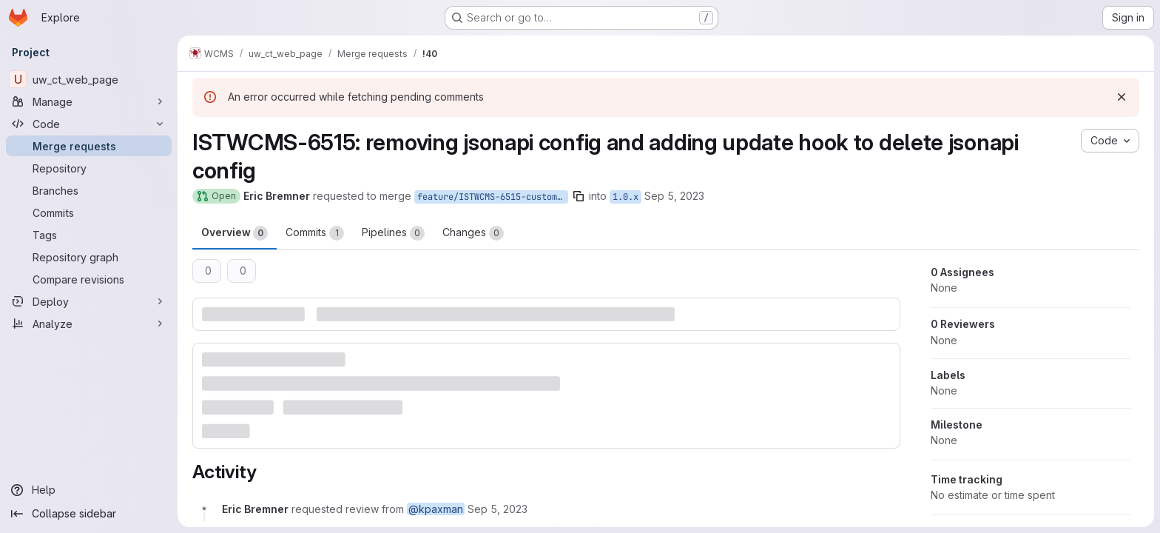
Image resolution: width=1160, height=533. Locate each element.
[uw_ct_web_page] (89, 79)
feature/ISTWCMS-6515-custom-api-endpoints (492, 197)
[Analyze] (89, 323)
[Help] (89, 490)
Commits (315, 233)
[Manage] (89, 101)
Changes (473, 233)
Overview (234, 233)
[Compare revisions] (89, 279)
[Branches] (89, 190)
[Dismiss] (1121, 97)
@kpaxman (435, 509)
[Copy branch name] (578, 196)
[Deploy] (89, 301)
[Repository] (89, 168)
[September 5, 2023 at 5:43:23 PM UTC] (497, 509)
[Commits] (89, 212)
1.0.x (625, 197)
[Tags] (89, 234)
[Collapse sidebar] (89, 513)
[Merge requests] (89, 145)
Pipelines (393, 233)
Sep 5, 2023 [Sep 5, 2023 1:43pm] (674, 196)
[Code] (89, 123)
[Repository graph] (89, 257)
